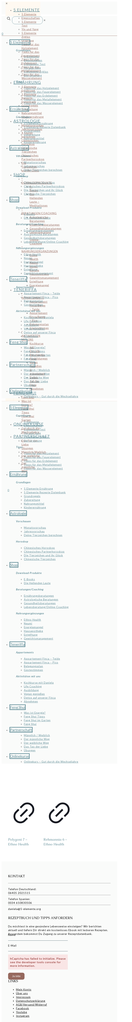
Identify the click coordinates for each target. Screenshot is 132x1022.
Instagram (22, 1015)
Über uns (22, 993)
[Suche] (27, 20)
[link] (44, 20)
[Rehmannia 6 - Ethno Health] (59, 780)
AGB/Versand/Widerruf (31, 1004)
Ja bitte (16, 976)
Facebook (22, 1008)
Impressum (23, 997)
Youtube (21, 1012)
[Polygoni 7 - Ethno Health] (24, 780)
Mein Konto (23, 989)
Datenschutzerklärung (30, 1000)
